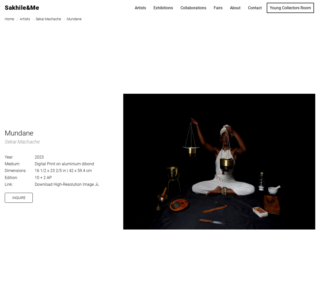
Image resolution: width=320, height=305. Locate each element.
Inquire (19, 198)
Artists (140, 8)
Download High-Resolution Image (64, 184)
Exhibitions (163, 8)
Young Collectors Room (290, 8)
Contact (255, 8)
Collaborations (193, 8)
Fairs (218, 8)
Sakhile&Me (22, 7)
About (235, 8)
